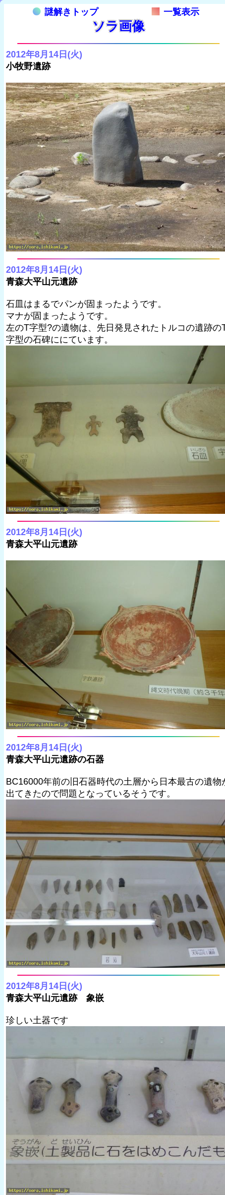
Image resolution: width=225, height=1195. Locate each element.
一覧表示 (175, 12)
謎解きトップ (65, 12)
